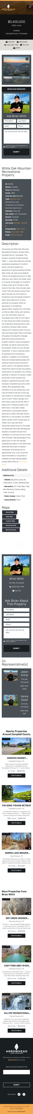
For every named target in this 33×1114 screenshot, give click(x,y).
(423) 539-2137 (24, 712)
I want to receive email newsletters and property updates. (16, 146)
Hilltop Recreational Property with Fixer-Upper (16, 1013)
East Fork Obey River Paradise (16, 965)
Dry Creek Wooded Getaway (16, 918)
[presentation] (16, 1078)
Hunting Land (15, 199)
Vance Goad (24, 698)
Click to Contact (16, 235)
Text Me (16, 591)
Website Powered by (16, 1111)
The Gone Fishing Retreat (16, 805)
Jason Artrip (24, 673)
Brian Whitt (20, 229)
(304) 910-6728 (24, 687)
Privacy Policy (19, 1108)
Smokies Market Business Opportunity (17, 758)
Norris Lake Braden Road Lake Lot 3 (16, 853)
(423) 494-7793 (17, 232)
